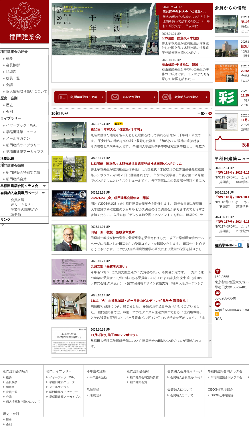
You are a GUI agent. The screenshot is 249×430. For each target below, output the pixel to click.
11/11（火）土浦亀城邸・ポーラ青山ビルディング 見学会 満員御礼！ (140, 300)
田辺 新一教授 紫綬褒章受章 (113, 232)
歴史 (9, 105)
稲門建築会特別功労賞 (23, 172)
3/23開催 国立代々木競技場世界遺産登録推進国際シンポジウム (136, 163)
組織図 (11, 72)
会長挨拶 (13, 65)
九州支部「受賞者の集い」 (110, 266)
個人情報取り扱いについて (26, 91)
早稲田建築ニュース (21, 132)
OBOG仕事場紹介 (222, 395)
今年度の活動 (98, 377)
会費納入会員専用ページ (186, 377)
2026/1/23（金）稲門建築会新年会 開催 (120, 198)
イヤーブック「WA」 (22, 125)
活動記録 (95, 395)
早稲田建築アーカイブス (25, 152)
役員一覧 (13, 78)
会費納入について (181, 395)
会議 (9, 85)
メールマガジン (18, 138)
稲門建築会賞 (16, 179)
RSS (218, 319)
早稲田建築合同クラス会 (226, 377)
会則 (9, 112)
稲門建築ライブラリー (23, 145)
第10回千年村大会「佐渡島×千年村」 (117, 129)
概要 (9, 59)
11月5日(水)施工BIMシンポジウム (115, 335)
